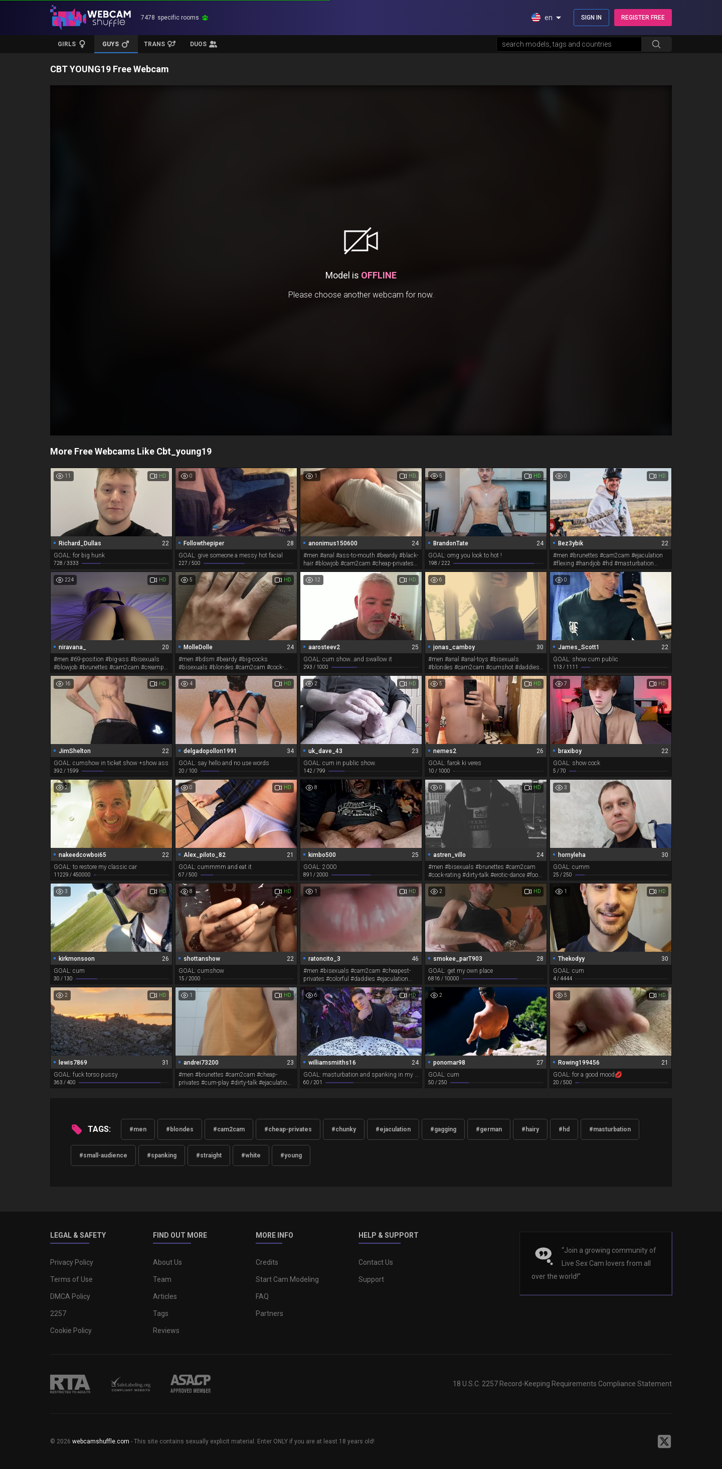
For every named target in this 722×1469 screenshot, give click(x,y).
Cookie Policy (71, 1330)
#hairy (530, 1129)
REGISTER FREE (643, 17)
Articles (165, 1296)
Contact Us (375, 1262)
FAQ (262, 1296)
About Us (167, 1262)
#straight (209, 1155)
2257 (58, 1313)
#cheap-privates (288, 1129)
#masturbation (610, 1129)
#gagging (443, 1129)
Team (162, 1279)
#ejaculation (393, 1129)
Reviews (166, 1330)
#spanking (161, 1155)
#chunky (343, 1129)
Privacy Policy (71, 1262)
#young (291, 1155)
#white (251, 1155)
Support (371, 1279)
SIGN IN (591, 17)
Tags (160, 1313)
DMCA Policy (70, 1296)
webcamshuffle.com (100, 1441)
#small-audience (103, 1155)
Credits (267, 1262)
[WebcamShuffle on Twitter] (664, 1441)
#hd (564, 1129)
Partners (269, 1313)
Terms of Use (71, 1279)
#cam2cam (229, 1129)
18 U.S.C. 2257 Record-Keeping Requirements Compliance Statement (562, 1384)
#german (489, 1129)
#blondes (180, 1129)
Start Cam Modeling (287, 1279)
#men (137, 1129)
